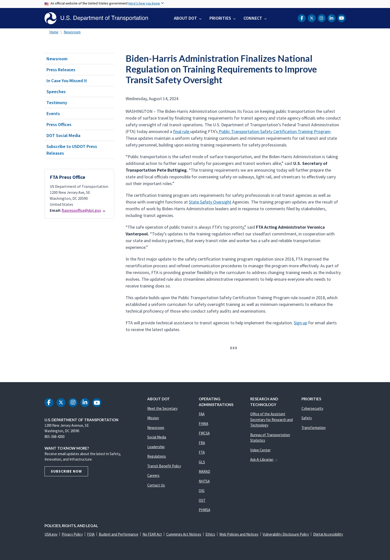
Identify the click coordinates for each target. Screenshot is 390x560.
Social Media (156, 437)
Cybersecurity (312, 408)
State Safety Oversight (210, 202)
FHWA (203, 423)
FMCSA (204, 433)
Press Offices (59, 124)
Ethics (210, 534)
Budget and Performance (118, 534)
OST (202, 500)
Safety (306, 418)
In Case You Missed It (67, 80)
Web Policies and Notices (238, 534)
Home (53, 32)
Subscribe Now (66, 471)
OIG (201, 490)
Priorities (220, 18)
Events (53, 113)
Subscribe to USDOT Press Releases (72, 149)
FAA (201, 414)
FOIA (91, 534)
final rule (181, 131)
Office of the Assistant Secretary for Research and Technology (271, 419)
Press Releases (61, 69)
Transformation (313, 427)
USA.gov (51, 534)
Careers (153, 475)
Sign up (300, 323)
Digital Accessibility (328, 534)
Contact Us (156, 485)
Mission (153, 418)
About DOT (185, 18)
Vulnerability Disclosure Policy (286, 534)
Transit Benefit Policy (164, 466)
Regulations (156, 456)
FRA (202, 442)
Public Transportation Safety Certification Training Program (274, 131)
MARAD (204, 471)
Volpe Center (260, 450)
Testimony (57, 102)
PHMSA (204, 509)
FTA (202, 452)
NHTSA (204, 481)
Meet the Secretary (162, 408)
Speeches (56, 91)
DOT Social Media (63, 135)
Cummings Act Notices (183, 534)
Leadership (156, 446)
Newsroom (72, 32)
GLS (202, 462)
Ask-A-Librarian (264, 459)
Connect (253, 18)
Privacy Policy (72, 534)
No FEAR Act (152, 534)
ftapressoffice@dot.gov (83, 210)
